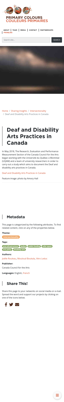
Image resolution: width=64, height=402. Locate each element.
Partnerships (46, 30)
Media (23, 30)
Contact (33, 30)
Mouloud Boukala (26, 258)
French (26, 273)
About (6, 30)
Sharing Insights (19, 110)
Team (14, 30)
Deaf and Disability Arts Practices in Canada (24, 173)
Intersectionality (38, 110)
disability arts (19, 249)
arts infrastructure (10, 246)
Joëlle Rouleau (9, 258)
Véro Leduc (41, 258)
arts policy (7, 249)
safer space (47, 246)
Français (8, 32)
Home (5, 110)
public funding (34, 246)
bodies (23, 246)
